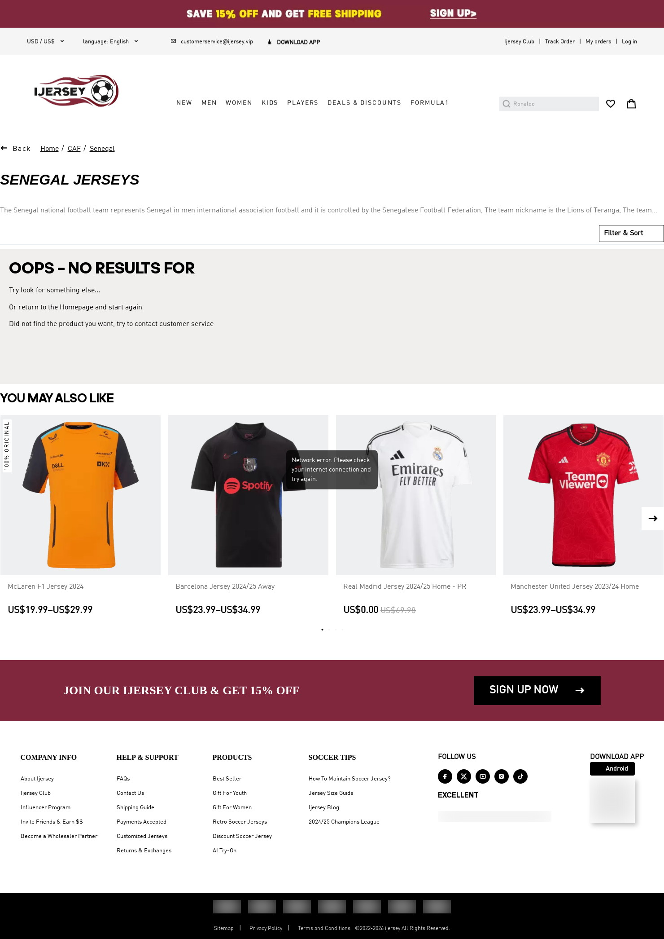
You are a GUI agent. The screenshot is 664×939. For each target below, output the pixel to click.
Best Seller (227, 779)
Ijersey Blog (324, 808)
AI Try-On (224, 851)
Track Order (560, 41)
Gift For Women (232, 808)
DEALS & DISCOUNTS (365, 103)
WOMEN (239, 103)
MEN (209, 103)
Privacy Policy (265, 928)
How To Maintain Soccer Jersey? (349, 779)
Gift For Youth (230, 793)
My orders (598, 41)
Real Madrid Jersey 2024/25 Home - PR (405, 587)
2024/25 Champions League (344, 822)
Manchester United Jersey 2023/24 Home (575, 587)
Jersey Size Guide (331, 793)
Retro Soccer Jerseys (240, 822)
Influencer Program (45, 808)
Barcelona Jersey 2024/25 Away (225, 587)
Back (22, 149)
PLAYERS (303, 103)
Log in (629, 41)
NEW (184, 103)
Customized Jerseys (142, 836)
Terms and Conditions (324, 928)
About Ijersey (37, 779)
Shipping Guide (135, 808)
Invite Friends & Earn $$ (52, 822)
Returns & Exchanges (144, 851)
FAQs (123, 779)
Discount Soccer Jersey (242, 836)
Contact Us (130, 793)
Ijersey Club (519, 41)
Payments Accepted (141, 822)
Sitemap (224, 928)
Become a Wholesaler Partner (59, 836)
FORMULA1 (430, 103)
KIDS (270, 103)
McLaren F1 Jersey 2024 (45, 587)
